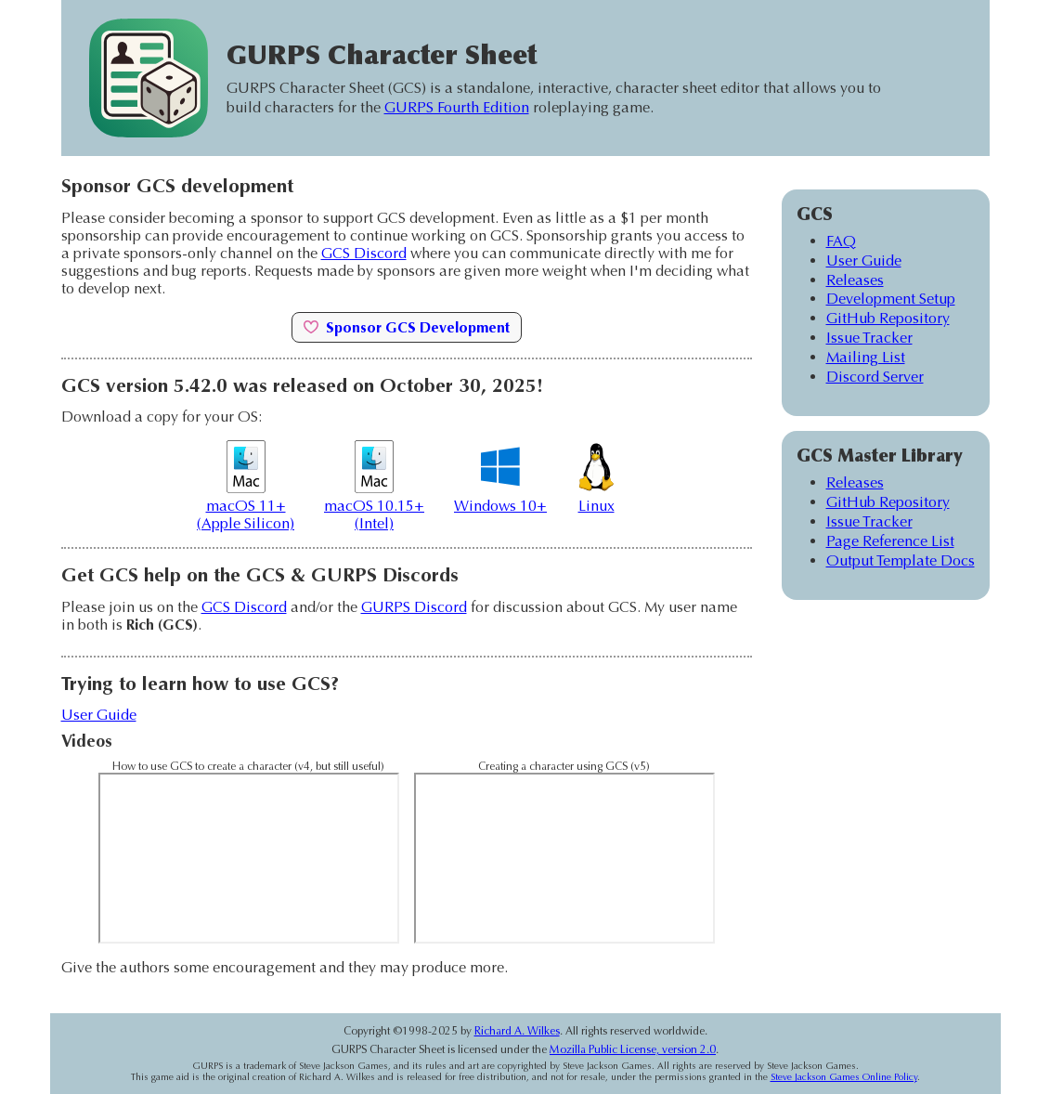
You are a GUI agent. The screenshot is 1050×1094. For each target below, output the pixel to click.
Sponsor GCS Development (407, 327)
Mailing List (865, 357)
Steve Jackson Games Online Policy (844, 1077)
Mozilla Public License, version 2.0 (633, 1049)
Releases (855, 280)
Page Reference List (890, 541)
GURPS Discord (414, 607)
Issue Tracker (869, 337)
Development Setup (890, 298)
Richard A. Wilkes (517, 1030)
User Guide (98, 714)
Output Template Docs (900, 560)
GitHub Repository (888, 318)
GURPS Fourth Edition (456, 107)
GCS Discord (364, 253)
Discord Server (875, 376)
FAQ (841, 241)
